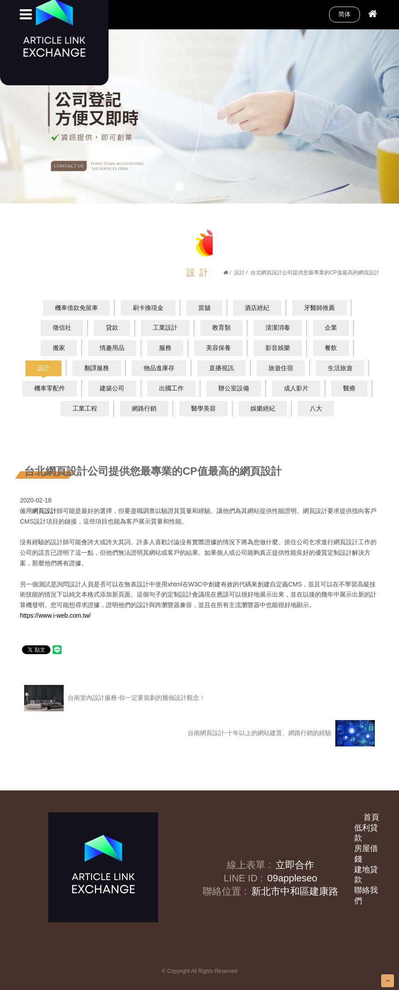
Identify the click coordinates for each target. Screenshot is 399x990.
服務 (165, 347)
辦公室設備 (233, 388)
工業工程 (85, 408)
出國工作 (171, 388)
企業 (331, 327)
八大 (316, 408)
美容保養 (218, 347)
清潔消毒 (277, 327)
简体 (344, 14)
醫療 (349, 388)
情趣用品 (112, 347)
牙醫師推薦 (319, 307)
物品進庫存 (159, 367)
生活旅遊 (340, 367)
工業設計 (165, 327)
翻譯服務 (96, 367)
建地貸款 (366, 874)
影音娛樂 (277, 347)
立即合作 (295, 864)
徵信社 (62, 327)
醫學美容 (203, 408)
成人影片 (296, 388)
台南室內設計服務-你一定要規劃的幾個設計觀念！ (114, 698)
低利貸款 (366, 833)
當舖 (204, 307)
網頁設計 (44, 510)
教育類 (221, 327)
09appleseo (292, 878)
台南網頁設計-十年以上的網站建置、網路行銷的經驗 (281, 733)
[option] (199, 116)
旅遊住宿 (280, 367)
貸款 (112, 327)
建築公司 (112, 388)
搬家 (59, 347)
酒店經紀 (257, 307)
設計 (239, 272)
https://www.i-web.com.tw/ (55, 615)
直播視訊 (221, 367)
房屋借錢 (366, 853)
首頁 (371, 817)
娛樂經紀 (262, 408)
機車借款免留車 (76, 307)
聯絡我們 (366, 895)
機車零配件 (49, 388)
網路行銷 (144, 408)
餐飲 (331, 347)
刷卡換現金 (148, 307)
